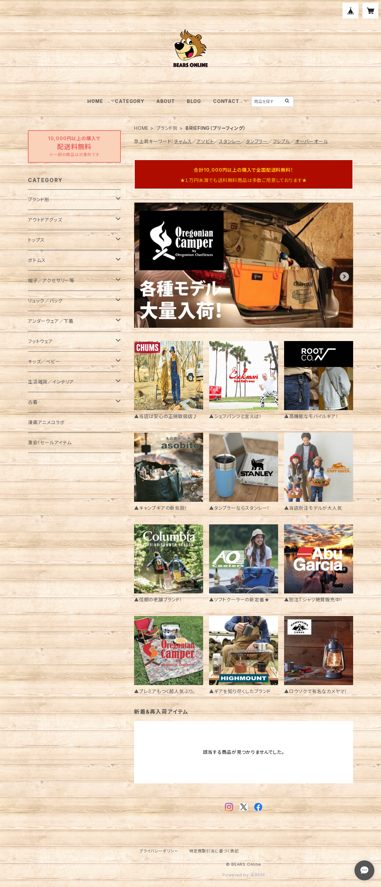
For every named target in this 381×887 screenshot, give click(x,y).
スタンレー (230, 141)
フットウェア (40, 341)
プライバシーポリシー (159, 850)
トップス (36, 240)
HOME (95, 101)
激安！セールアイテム (50, 442)
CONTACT (226, 101)
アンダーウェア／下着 (51, 321)
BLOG (194, 101)
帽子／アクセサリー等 (51, 280)
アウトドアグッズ (45, 219)
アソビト (205, 141)
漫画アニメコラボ (46, 422)
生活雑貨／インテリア (51, 382)
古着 (33, 402)
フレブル (281, 141)
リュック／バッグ (45, 301)
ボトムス (37, 260)
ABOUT (165, 101)
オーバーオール (311, 141)
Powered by (243, 874)
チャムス (182, 141)
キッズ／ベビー (44, 361)
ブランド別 (167, 128)
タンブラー (257, 141)
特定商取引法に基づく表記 (214, 850)
